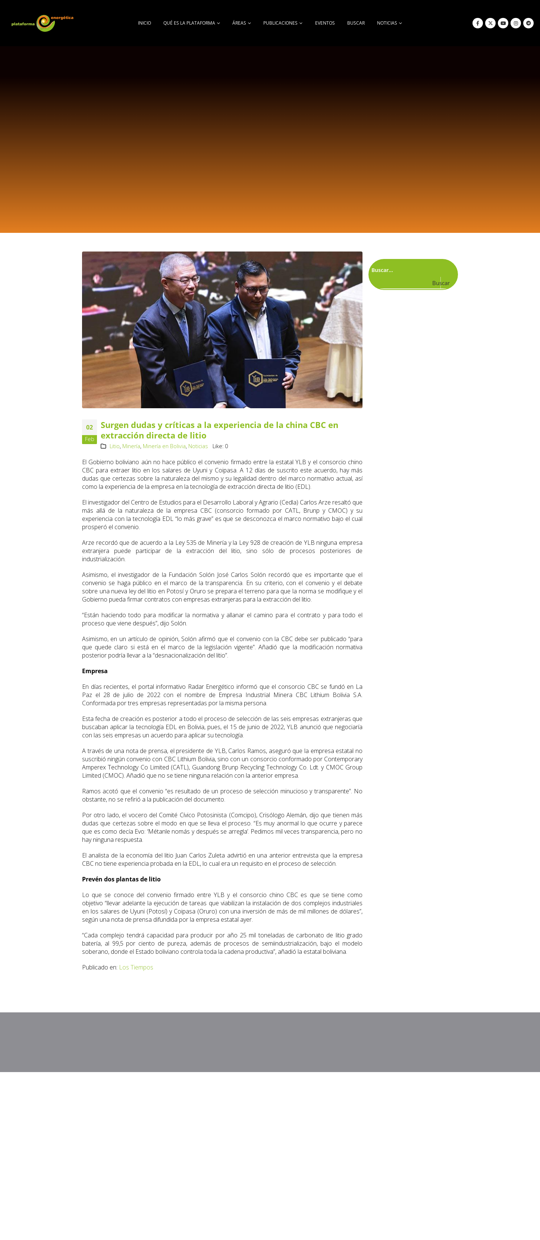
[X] (490, 23)
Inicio (144, 23)
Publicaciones (280, 23)
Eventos (325, 23)
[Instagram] (516, 23)
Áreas (239, 23)
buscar (356, 23)
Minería (131, 446)
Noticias (198, 446)
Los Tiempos (136, 967)
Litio (115, 446)
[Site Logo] (43, 23)
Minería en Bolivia (164, 446)
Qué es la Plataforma (189, 23)
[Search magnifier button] (447, 283)
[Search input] (411, 270)
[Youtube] (503, 23)
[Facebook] (477, 23)
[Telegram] (528, 23)
